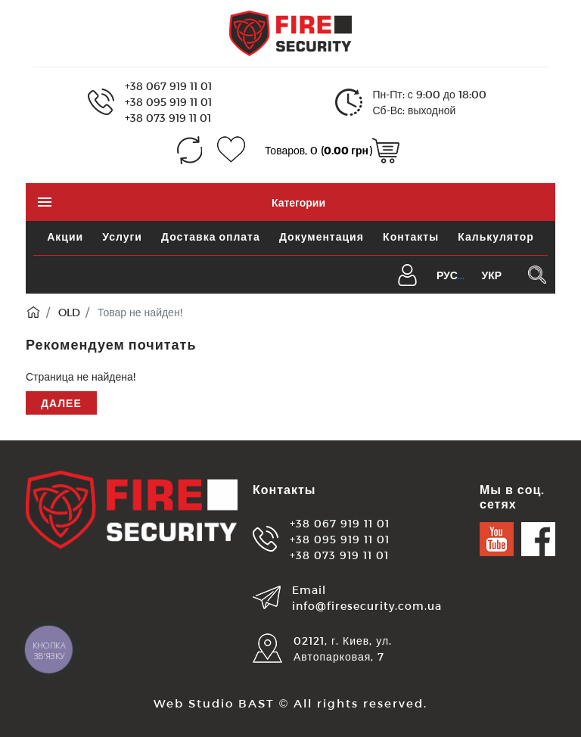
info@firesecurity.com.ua (367, 605)
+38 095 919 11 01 (168, 101)
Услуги (122, 236)
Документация (321, 236)
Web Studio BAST (214, 703)
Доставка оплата (210, 236)
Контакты (411, 236)
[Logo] (290, 32)
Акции (65, 236)
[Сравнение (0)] (189, 150)
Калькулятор (495, 236)
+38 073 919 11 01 (168, 117)
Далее (61, 402)
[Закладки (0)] (231, 150)
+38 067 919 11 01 (168, 85)
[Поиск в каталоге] (536, 275)
